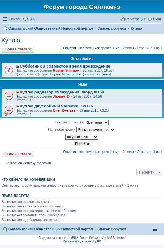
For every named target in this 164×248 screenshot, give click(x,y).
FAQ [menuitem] (32, 19)
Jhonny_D (61, 96)
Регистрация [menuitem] (135, 19)
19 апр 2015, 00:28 (94, 110)
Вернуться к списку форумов (28, 163)
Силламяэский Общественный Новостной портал (50, 229)
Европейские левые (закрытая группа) (80, 74)
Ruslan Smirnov (66, 70)
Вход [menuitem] (157, 19)
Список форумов (111, 229)
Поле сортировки (81, 129)
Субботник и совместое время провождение (65, 66)
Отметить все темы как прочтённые (91, 48)
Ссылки (15, 19)
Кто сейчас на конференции (28, 179)
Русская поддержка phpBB (82, 241)
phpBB (71, 238)
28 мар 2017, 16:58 (97, 70)
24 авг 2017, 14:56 (87, 96)
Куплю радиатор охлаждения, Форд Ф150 (62, 92)
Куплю (11, 40)
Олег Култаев (64, 110)
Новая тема (15, 49)
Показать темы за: (82, 122)
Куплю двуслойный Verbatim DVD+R (56, 106)
